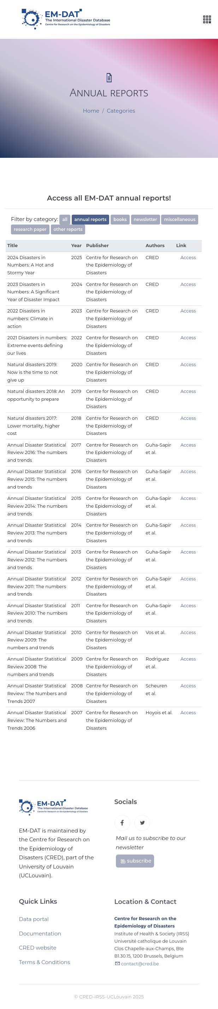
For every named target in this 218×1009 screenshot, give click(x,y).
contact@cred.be (140, 967)
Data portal (34, 922)
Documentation (40, 936)
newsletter (145, 219)
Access (188, 257)
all (64, 219)
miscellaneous (179, 219)
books (119, 219)
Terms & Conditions (44, 964)
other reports (68, 229)
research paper (30, 229)
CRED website (38, 950)
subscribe (136, 863)
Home (91, 111)
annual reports (91, 219)
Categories (121, 111)
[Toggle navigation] (207, 19)
